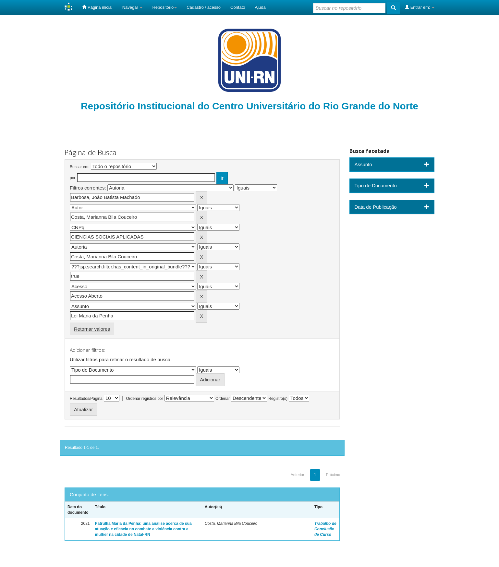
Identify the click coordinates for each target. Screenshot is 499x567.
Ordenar (222, 398)
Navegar (132, 7)
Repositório (164, 7)
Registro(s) (277, 398)
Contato (237, 7)
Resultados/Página (86, 398)
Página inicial (97, 7)
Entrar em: (419, 7)
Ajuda (260, 7)
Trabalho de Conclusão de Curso (325, 529)
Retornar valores (92, 329)
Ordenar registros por (144, 398)
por (72, 178)
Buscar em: (80, 167)
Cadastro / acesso (204, 7)
